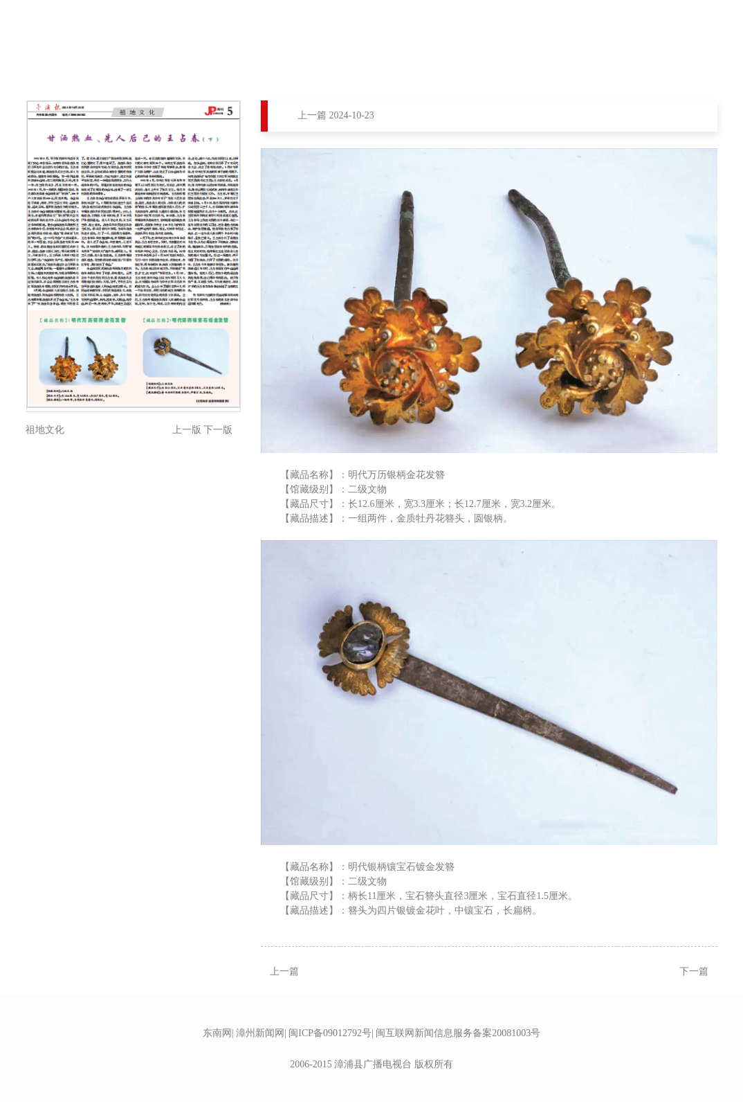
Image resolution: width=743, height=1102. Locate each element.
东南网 (217, 1033)
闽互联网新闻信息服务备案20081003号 (458, 1033)
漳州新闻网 (260, 1033)
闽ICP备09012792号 (330, 1033)
